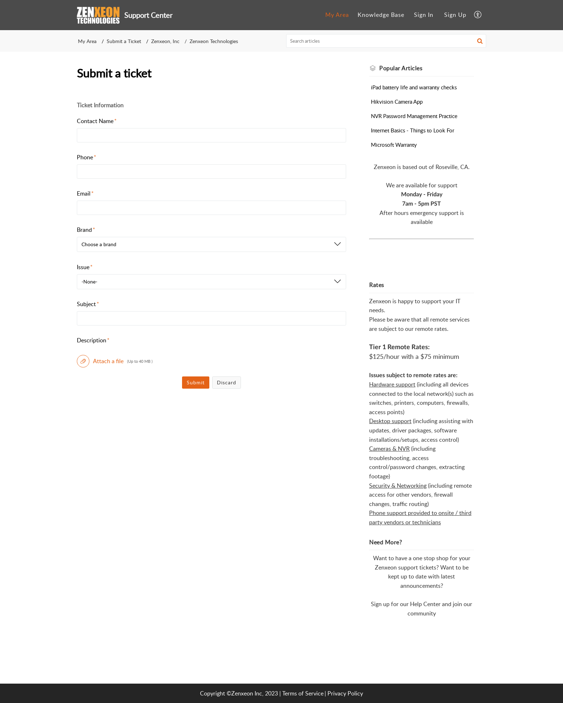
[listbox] (211, 244)
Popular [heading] (400, 68)
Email (85, 193)
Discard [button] (226, 382)
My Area (337, 15)
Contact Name (97, 121)
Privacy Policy (345, 693)
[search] (386, 41)
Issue (85, 267)
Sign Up (455, 15)
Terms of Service (303, 693)
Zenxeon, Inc (165, 41)
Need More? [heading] (385, 542)
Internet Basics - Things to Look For (412, 130)
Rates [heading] (376, 285)
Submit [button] (196, 382)
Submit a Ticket (124, 41)
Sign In (423, 15)
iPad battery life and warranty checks (414, 87)
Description (93, 340)
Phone (86, 157)
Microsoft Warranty (394, 144)
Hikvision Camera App (397, 101)
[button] (478, 15)
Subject (88, 304)
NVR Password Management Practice (414, 115)
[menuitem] (337, 15)
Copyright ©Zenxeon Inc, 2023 (239, 693)
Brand (86, 230)
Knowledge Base (381, 15)
